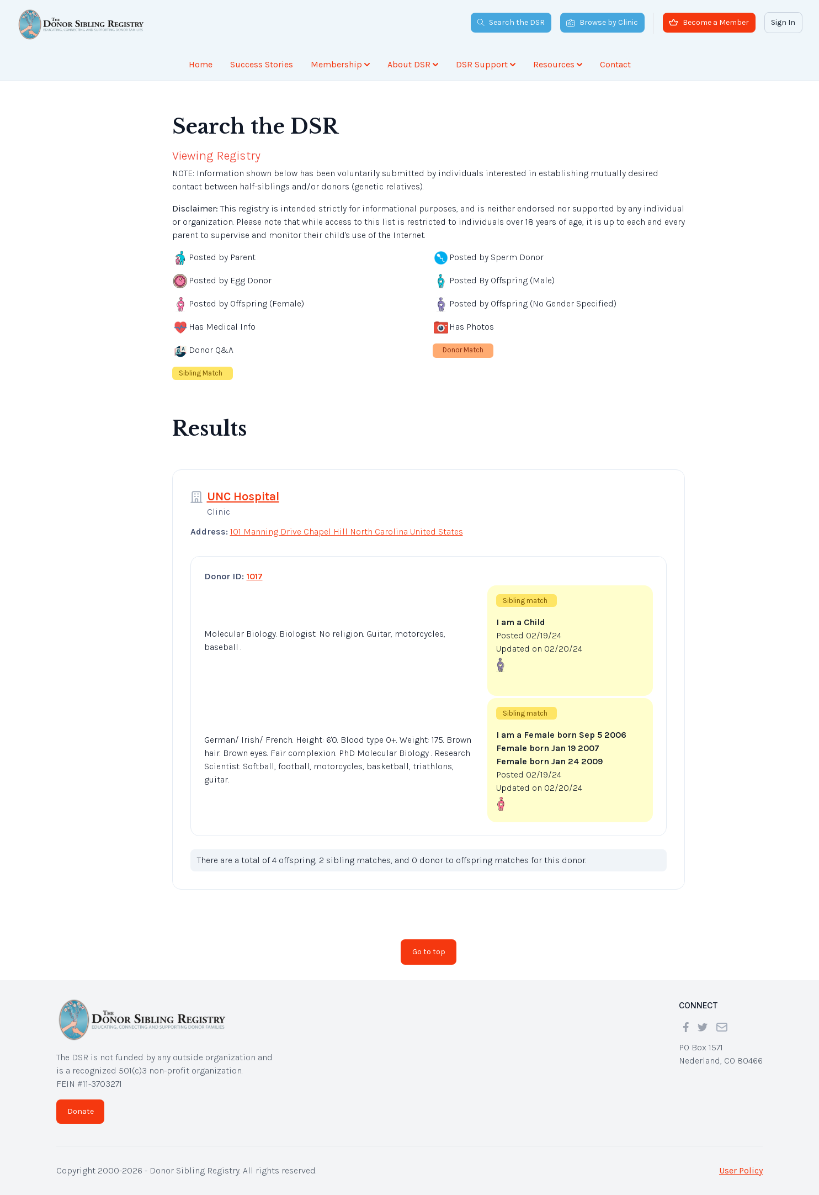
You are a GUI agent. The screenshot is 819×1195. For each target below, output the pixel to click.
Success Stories (261, 64)
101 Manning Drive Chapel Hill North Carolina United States (346, 531)
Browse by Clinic (602, 22)
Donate (80, 1111)
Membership (340, 64)
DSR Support (485, 64)
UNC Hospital (243, 496)
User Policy (741, 1170)
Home (200, 64)
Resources (557, 64)
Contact (615, 64)
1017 (255, 576)
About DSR (412, 64)
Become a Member (709, 22)
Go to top (428, 951)
